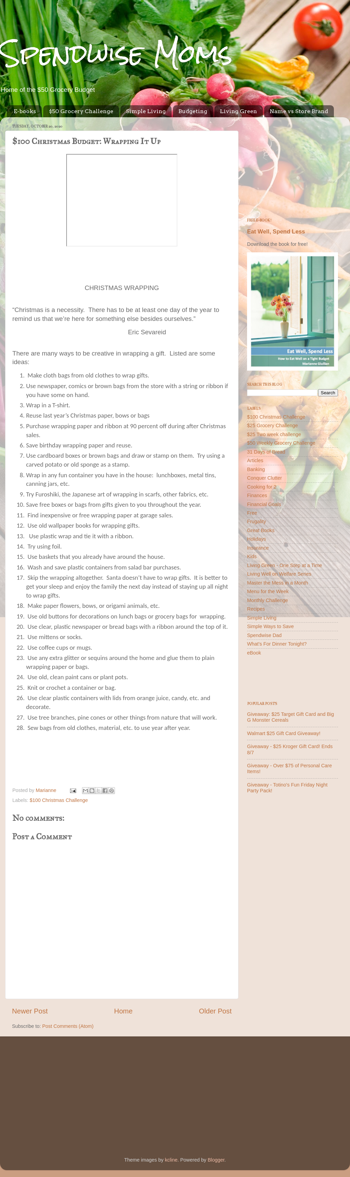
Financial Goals (264, 504)
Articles (255, 460)
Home (123, 1011)
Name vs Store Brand (299, 111)
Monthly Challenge (267, 600)
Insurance (258, 548)
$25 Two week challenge (274, 434)
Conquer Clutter (264, 478)
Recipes (256, 609)
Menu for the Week (268, 591)
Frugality (256, 521)
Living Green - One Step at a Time (284, 565)
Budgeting (192, 111)
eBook (254, 653)
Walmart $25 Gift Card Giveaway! (283, 733)
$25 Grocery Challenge (272, 425)
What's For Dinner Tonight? (277, 644)
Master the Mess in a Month (277, 583)
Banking (256, 469)
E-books (25, 111)
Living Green (238, 111)
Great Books (261, 530)
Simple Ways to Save (270, 626)
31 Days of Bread (266, 452)
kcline (171, 1160)
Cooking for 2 (262, 487)
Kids (252, 556)
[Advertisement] (292, 165)
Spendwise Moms (116, 53)
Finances (257, 495)
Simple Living (146, 111)
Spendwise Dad (264, 635)
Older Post (215, 1011)
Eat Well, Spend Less (276, 231)
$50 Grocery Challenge (81, 111)
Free (252, 513)
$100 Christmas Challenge (59, 800)
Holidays (256, 539)
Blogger (216, 1160)
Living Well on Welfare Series (279, 574)
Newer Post (30, 1011)
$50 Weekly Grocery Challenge (281, 443)
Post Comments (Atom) (68, 1026)
